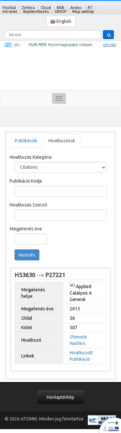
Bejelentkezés (36, 11)
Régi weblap (83, 11)
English (60, 21)
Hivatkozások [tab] (61, 140)
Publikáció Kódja (26, 181)
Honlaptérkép (60, 397)
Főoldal (9, 7)
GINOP (60, 11)
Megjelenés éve (26, 228)
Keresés (27, 254)
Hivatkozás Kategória (31, 157)
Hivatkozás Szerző (28, 204)
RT (90, 7)
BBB (61, 7)
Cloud (46, 7)
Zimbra (28, 7)
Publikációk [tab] (26, 140)
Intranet (10, 11)
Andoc (76, 7)
